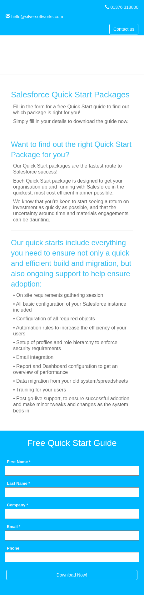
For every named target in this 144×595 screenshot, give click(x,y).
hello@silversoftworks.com (37, 16)
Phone (13, 548)
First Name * (19, 461)
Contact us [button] (123, 29)
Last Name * (18, 483)
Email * (13, 526)
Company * (17, 505)
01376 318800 (124, 7)
